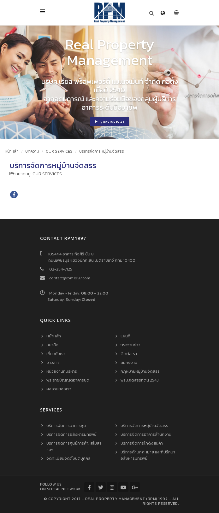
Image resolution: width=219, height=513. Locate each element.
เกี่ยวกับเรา (55, 354)
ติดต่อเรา (129, 354)
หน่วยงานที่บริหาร (61, 371)
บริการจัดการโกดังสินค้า (142, 443)
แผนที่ (125, 336)
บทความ (32, 151)
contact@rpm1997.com (69, 278)
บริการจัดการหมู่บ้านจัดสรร (101, 151)
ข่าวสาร (53, 362)
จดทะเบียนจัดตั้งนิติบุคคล (68, 458)
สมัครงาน (129, 362)
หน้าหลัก (12, 151)
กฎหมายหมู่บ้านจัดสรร (140, 371)
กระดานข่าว (130, 345)
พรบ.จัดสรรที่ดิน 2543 (140, 380)
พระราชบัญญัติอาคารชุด (67, 380)
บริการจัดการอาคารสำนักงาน (146, 434)
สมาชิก (52, 345)
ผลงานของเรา (58, 389)
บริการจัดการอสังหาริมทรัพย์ (71, 434)
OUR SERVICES (59, 151)
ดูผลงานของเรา (109, 121)
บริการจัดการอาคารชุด (66, 425)
